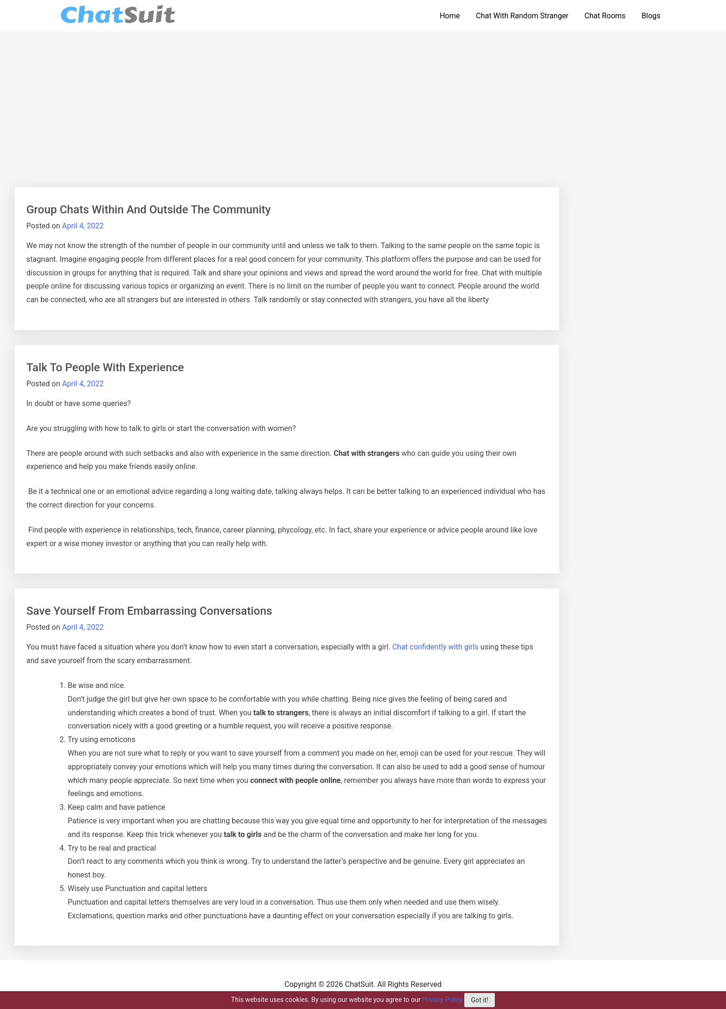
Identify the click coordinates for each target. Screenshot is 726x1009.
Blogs (650, 15)
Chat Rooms (605, 15)
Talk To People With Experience (105, 367)
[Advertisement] (363, 102)
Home (450, 15)
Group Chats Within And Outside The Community (148, 209)
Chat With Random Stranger (522, 15)
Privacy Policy (442, 999)
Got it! (479, 1000)
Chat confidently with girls (435, 646)
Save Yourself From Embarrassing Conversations (149, 611)
